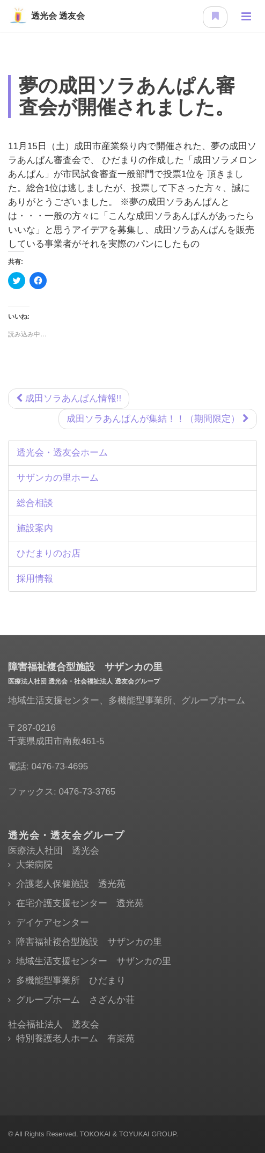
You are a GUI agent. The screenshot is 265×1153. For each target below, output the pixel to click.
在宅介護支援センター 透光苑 (80, 903)
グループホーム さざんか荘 (75, 1000)
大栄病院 (34, 865)
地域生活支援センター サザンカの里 (93, 961)
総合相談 (35, 503)
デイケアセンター (52, 922)
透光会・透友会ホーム (62, 452)
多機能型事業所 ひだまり (71, 980)
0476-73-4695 (59, 766)
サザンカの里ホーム (58, 478)
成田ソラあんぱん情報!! (68, 398)
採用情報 (35, 579)
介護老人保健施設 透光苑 (71, 884)
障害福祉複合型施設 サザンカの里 (89, 942)
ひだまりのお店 (48, 553)
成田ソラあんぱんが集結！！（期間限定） (158, 419)
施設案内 (35, 528)
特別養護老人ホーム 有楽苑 (75, 1038)
